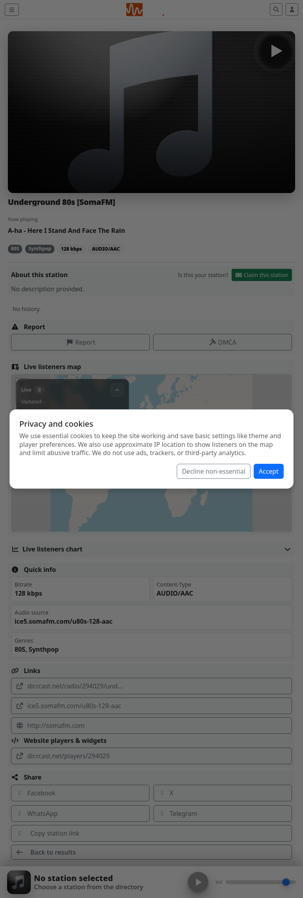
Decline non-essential (213, 471)
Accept (269, 471)
